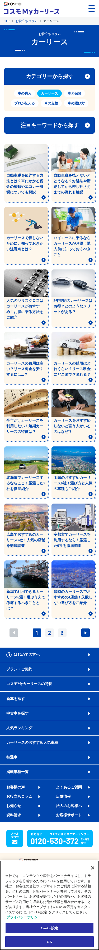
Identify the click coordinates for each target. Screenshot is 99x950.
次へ (85, 632)
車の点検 (51, 103)
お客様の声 (15, 787)
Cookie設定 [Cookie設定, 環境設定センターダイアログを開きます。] (49, 928)
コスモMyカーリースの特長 (29, 684)
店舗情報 (63, 797)
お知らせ (13, 806)
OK (49, 942)
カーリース (49, 93)
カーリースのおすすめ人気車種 (32, 743)
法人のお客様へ (69, 806)
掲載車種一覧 (17, 772)
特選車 (11, 757)
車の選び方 (76, 103)
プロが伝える (24, 103)
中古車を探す (17, 713)
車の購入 (24, 93)
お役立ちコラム (27, 21)
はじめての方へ (27, 655)
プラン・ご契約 (19, 669)
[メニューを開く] (91, 8)
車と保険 (74, 93)
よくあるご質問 (69, 787)
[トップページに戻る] (31, 8)
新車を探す (15, 699)
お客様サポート (69, 815)
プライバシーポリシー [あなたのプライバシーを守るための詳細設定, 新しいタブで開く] (24, 917)
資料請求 (13, 815)
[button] (75, 8)
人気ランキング (19, 728)
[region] (49, 905)
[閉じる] (92, 868)
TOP (7, 21)
